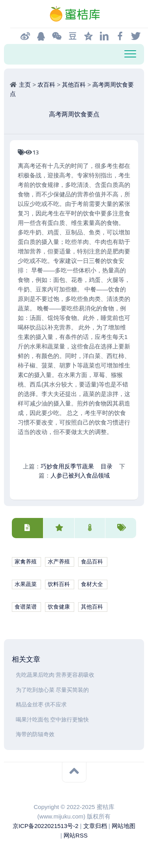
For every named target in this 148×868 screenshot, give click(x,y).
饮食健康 (59, 606)
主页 (25, 84)
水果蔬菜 (26, 584)
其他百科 (74, 84)
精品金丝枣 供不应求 (41, 704)
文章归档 (95, 825)
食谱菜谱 (26, 606)
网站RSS (76, 835)
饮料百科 (59, 584)
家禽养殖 (26, 561)
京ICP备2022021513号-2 (46, 825)
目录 (106, 466)
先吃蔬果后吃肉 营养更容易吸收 (55, 675)
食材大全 (92, 584)
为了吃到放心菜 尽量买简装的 (52, 690)
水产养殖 (59, 561)
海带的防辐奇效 (35, 734)
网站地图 (123, 825)
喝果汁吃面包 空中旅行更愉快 (52, 719)
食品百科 (92, 561)
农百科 (46, 84)
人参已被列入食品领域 (80, 475)
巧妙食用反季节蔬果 (67, 466)
